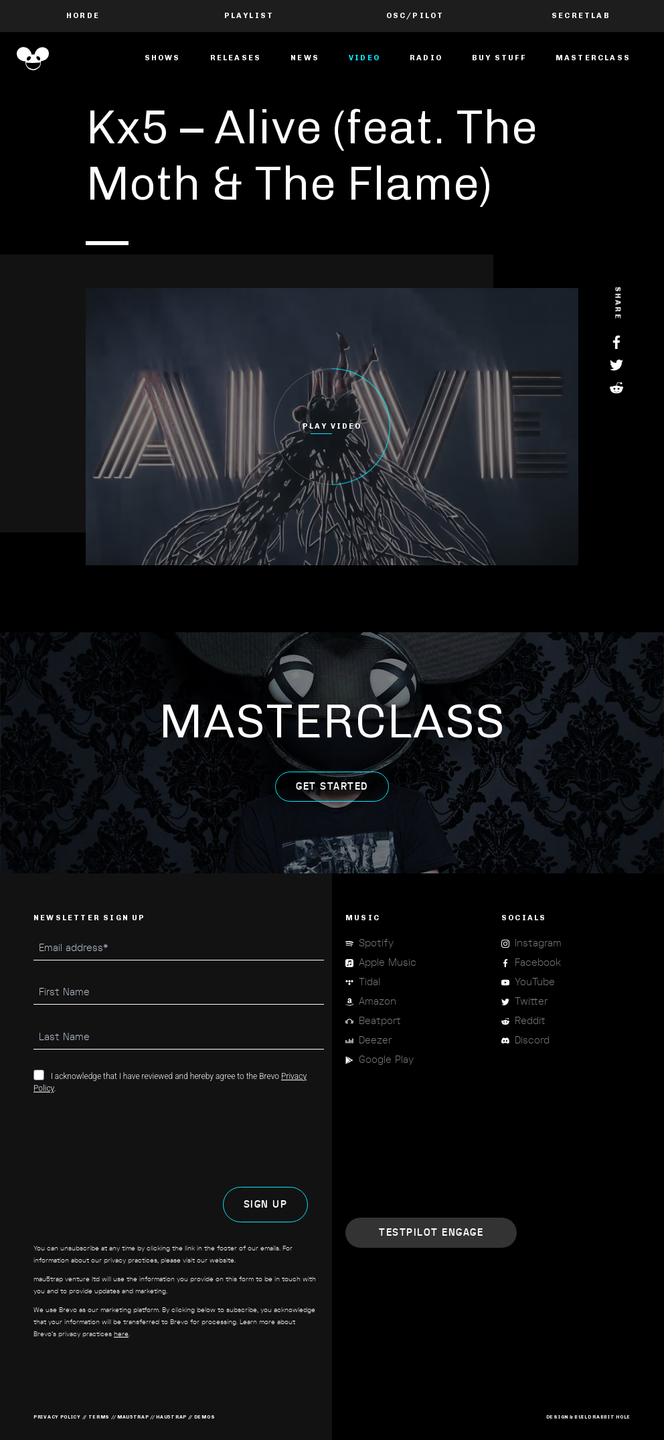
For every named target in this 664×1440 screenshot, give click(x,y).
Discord (532, 1040)
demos (205, 1417)
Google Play (386, 1060)
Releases (236, 58)
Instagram (538, 943)
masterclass (593, 58)
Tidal (369, 982)
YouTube (535, 982)
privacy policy (57, 1417)
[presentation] (135, 1140)
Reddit (618, 388)
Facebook (618, 342)
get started (332, 799)
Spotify (376, 943)
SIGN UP (266, 1205)
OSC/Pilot (415, 15)
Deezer (375, 1040)
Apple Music (387, 963)
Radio (426, 58)
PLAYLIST (249, 15)
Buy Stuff (499, 58)
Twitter (618, 365)
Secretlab (581, 15)
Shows (163, 58)
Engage (431, 1233)
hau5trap (171, 1417)
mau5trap (133, 1417)
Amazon (377, 1002)
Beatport (380, 1021)
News (304, 58)
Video (364, 58)
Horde (83, 15)
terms (99, 1417)
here (121, 1334)
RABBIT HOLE (611, 1417)
